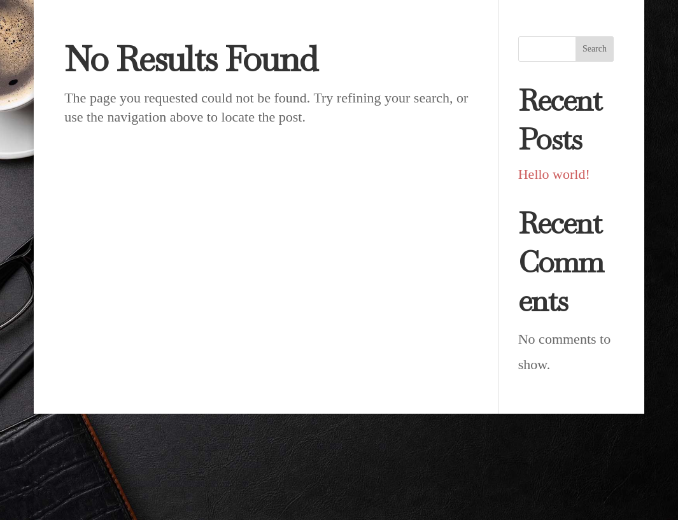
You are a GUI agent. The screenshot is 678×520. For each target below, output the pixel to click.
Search (595, 48)
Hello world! (554, 174)
